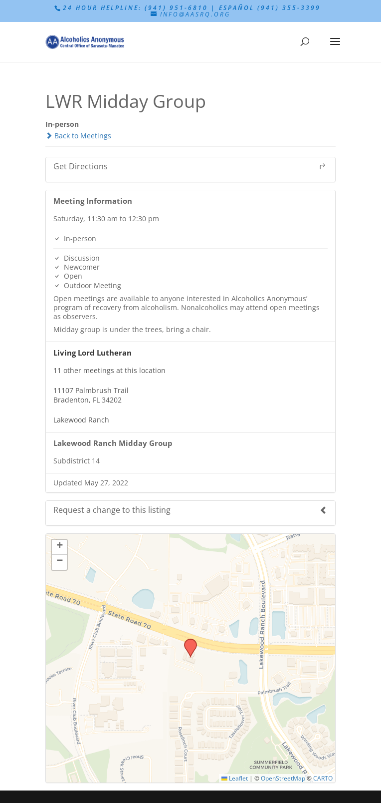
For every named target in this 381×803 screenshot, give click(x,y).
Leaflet (234, 778)
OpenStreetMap (283, 778)
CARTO (323, 778)
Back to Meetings (78, 135)
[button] (187, 642)
